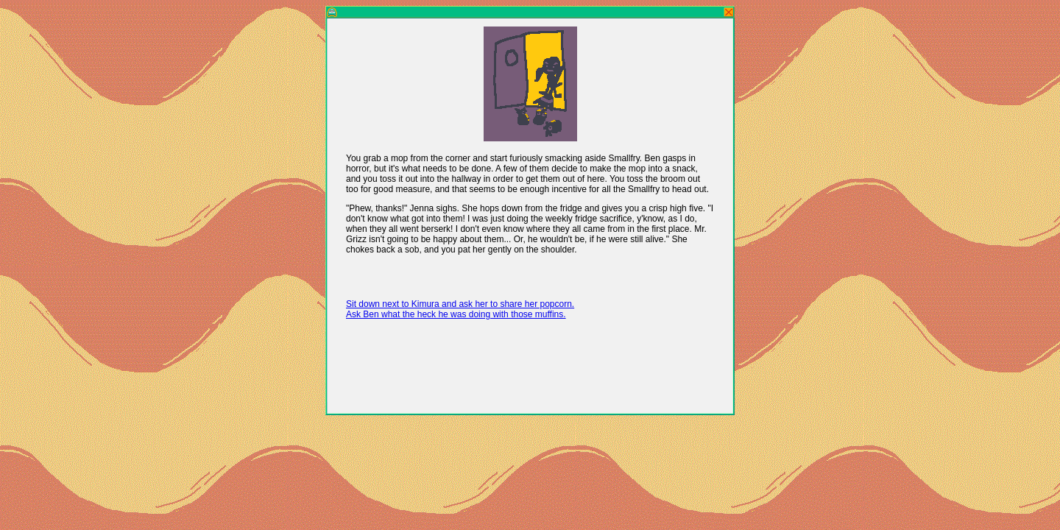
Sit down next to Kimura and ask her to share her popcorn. (460, 304)
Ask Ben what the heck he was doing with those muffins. (456, 314)
